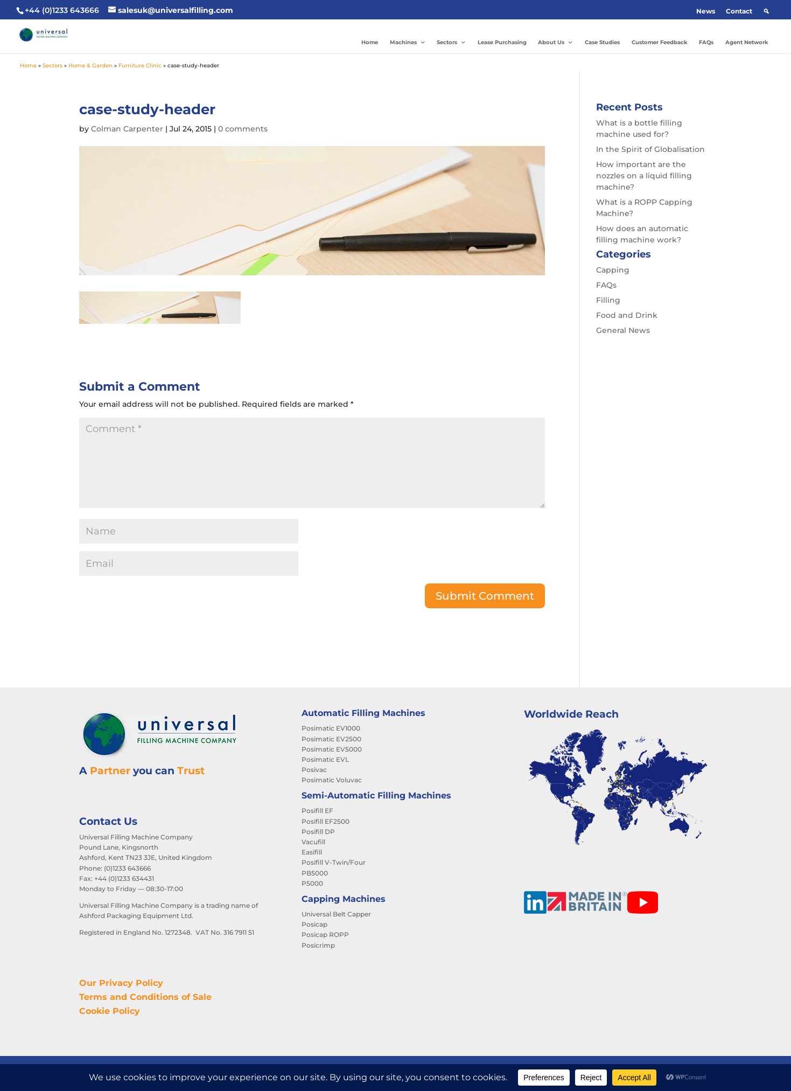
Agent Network (746, 42)
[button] (766, 11)
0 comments (243, 129)
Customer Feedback (660, 42)
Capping (612, 270)
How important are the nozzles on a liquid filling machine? (644, 175)
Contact (739, 11)
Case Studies (602, 42)
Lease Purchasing (502, 42)
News (705, 11)
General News (623, 330)
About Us (555, 42)
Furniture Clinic (140, 65)
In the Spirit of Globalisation (650, 149)
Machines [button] (407, 42)
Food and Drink (626, 315)
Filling (608, 300)
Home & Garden (90, 65)
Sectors (451, 42)
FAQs (706, 42)
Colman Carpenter (127, 129)
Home (369, 42)
